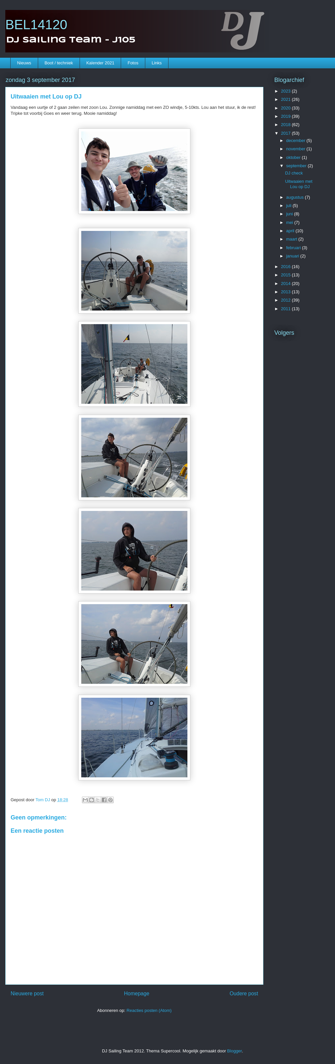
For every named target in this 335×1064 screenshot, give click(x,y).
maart (292, 239)
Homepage (136, 993)
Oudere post (244, 993)
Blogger (234, 1050)
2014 (286, 283)
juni (290, 213)
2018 (286, 124)
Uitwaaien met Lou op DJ (298, 184)
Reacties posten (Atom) (149, 1010)
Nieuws (24, 62)
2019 (286, 116)
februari (294, 247)
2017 (286, 133)
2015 (286, 274)
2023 (286, 91)
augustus (295, 197)
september (297, 165)
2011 (286, 308)
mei (290, 222)
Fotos (133, 62)
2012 (286, 300)
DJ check (293, 173)
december (296, 140)
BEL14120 (36, 24)
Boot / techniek (58, 62)
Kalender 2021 (100, 62)
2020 (286, 108)
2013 (286, 291)
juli (289, 205)
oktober (294, 157)
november (296, 148)
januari (293, 255)
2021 (286, 99)
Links (157, 62)
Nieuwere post (27, 993)
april (291, 230)
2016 (286, 266)
